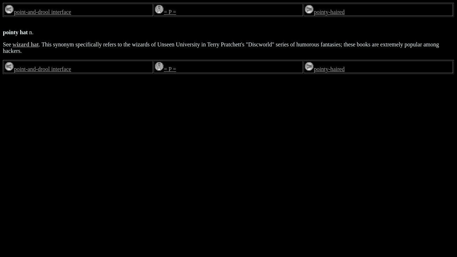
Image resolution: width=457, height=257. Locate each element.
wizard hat (25, 44)
